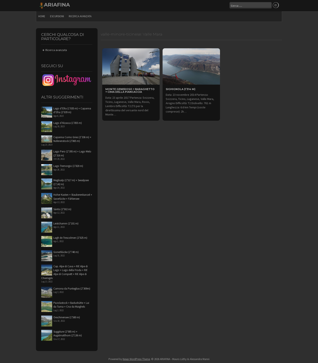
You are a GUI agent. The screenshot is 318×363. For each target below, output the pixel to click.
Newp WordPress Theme (136, 359)
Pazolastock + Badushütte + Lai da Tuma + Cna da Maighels (71, 304)
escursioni (57, 16)
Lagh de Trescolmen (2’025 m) (70, 237)
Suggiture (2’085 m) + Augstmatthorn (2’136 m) (67, 333)
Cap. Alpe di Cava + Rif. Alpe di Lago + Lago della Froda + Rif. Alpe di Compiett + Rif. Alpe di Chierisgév (64, 271)
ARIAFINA (57, 5)
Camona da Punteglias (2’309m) (71, 288)
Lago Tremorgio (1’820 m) (68, 165)
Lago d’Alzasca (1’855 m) (67, 122)
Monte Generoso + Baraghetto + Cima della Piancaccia (130, 90)
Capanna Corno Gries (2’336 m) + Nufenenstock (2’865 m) (72, 139)
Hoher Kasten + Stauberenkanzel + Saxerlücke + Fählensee (72, 196)
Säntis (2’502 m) (62, 209)
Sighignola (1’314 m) (180, 88)
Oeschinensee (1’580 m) (66, 317)
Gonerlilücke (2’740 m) (66, 251)
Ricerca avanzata (80, 16)
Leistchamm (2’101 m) (65, 223)
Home (41, 16)
